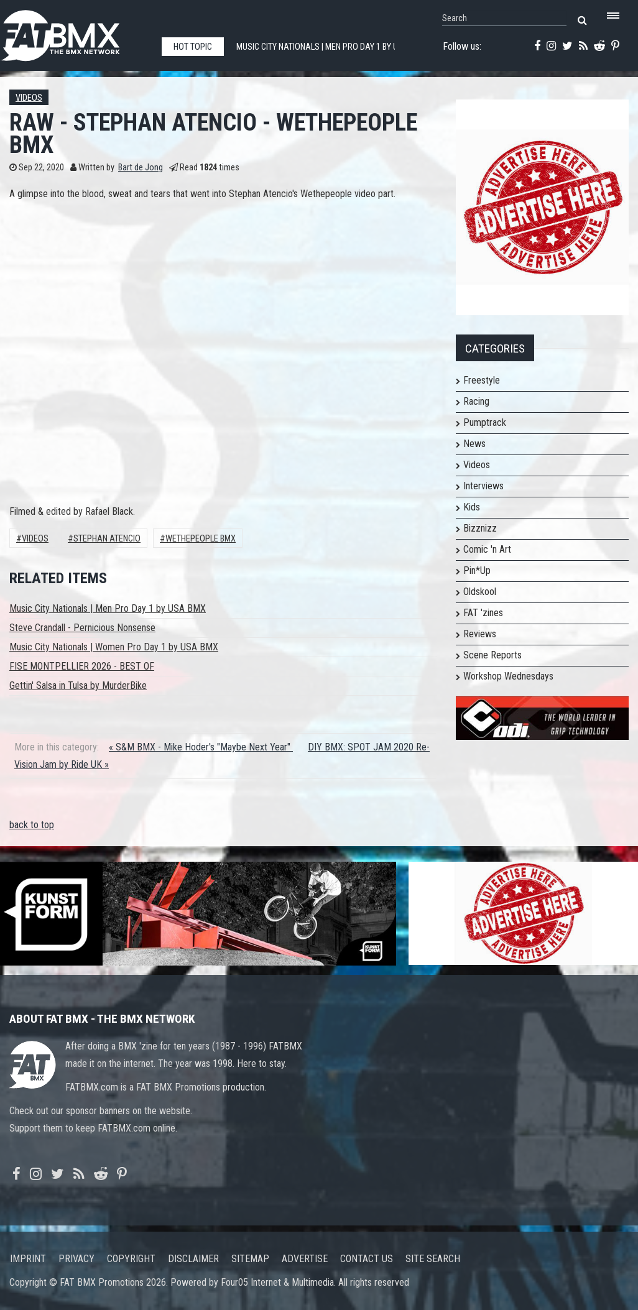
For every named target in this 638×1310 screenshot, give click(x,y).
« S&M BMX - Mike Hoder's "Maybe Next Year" (201, 747)
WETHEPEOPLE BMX (200, 538)
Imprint (28, 1259)
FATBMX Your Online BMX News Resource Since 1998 (74, 32)
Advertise (305, 1259)
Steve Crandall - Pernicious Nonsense (82, 628)
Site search (432, 1259)
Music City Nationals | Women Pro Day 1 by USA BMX (113, 647)
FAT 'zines (483, 613)
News (474, 444)
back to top (31, 825)
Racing (476, 401)
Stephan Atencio (107, 538)
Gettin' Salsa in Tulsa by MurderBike (78, 685)
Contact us (366, 1259)
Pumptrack (484, 422)
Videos (29, 98)
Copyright (131, 1259)
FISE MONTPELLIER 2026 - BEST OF (81, 666)
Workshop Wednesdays (508, 676)
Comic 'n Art (487, 549)
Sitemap (250, 1259)
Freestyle (481, 380)
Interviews (483, 486)
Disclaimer (193, 1259)
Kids (471, 507)
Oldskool (479, 591)
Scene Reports (492, 655)
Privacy (76, 1259)
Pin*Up (477, 570)
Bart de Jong (140, 167)
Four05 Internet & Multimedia (277, 1282)
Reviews (479, 634)
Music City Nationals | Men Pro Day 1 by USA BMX (107, 608)
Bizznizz (480, 528)
